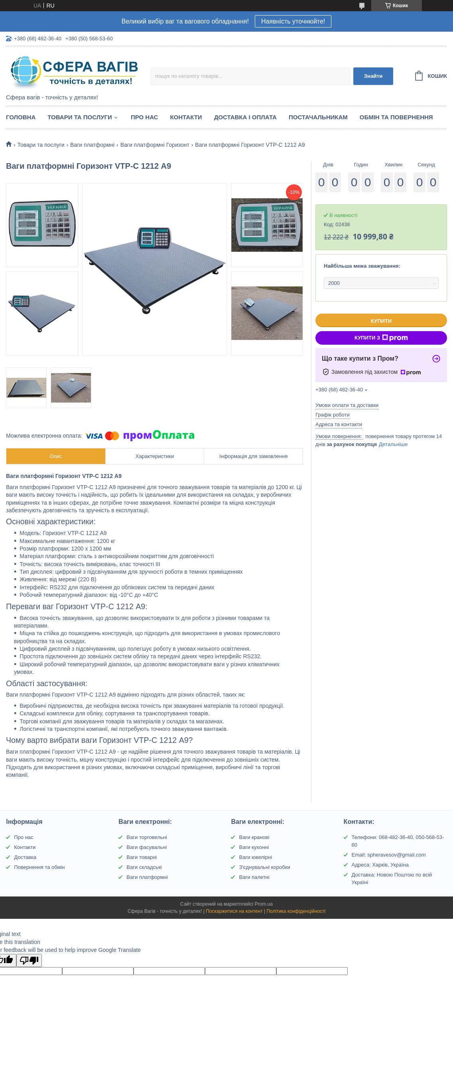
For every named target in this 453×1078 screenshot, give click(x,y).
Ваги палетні (254, 877)
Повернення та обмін (39, 867)
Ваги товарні (141, 857)
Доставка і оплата (245, 117)
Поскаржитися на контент (234, 911)
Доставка (25, 857)
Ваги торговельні (146, 837)
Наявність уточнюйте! (293, 21)
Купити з (381, 338)
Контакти (186, 117)
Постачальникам (318, 117)
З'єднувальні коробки (264, 867)
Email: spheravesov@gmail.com (389, 855)
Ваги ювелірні (255, 857)
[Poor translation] (29, 960)
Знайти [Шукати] (373, 76)
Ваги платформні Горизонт (154, 145)
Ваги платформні (92, 145)
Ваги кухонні (254, 847)
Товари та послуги (79, 117)
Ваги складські (144, 867)
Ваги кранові (254, 837)
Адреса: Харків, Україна (380, 865)
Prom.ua (264, 904)
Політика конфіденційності (295, 911)
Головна (20, 117)
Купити (381, 321)
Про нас (144, 117)
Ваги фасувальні (146, 847)
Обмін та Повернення (396, 117)
